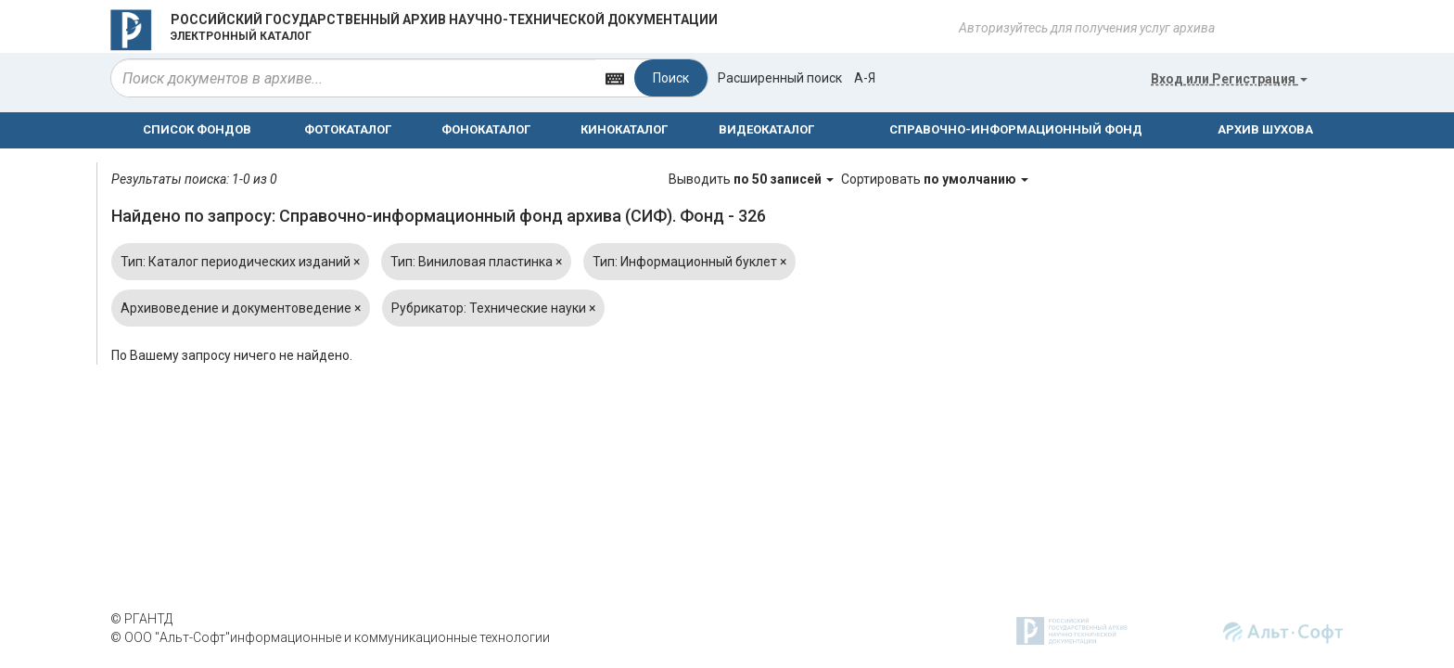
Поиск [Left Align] (671, 78)
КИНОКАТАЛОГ (624, 129)
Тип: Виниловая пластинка (476, 261)
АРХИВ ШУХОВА (1265, 129)
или (1229, 78)
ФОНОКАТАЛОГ (485, 129)
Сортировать (934, 179)
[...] (353, 77)
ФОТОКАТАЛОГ (347, 129)
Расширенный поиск (780, 78)
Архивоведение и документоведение (241, 308)
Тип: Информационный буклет (689, 261)
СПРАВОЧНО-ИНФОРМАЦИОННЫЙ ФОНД (1015, 129)
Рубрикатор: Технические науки (493, 308)
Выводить (752, 179)
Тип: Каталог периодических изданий (240, 261)
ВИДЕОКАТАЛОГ (766, 129)
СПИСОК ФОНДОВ (197, 129)
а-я (864, 78)
